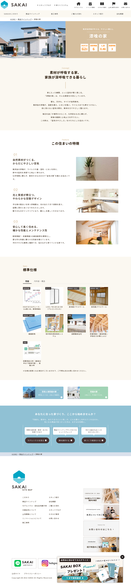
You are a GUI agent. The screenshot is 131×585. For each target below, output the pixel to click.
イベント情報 (90, 5)
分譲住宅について (29, 510)
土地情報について (29, 514)
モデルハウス (78, 5)
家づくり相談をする (92, 440)
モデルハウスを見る (36, 440)
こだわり (25, 497)
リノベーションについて (32, 518)
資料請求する (64, 440)
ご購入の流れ (76, 14)
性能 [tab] (27, 281)
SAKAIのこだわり (11, 14)
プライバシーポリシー (32, 573)
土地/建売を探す (113, 5)
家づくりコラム (62, 5)
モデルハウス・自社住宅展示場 (34, 506)
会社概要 (120, 14)
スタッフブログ (45, 5)
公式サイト (16, 573)
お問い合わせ (125, 5)
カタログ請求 (102, 5)
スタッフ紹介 (98, 14)
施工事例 (54, 14)
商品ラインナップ (33, 14)
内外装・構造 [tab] (39, 281)
